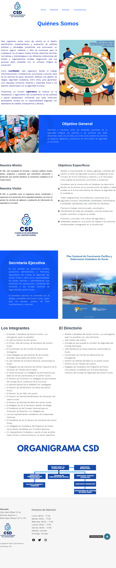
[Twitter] (39, 540)
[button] (107, 537)
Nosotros (54, 10)
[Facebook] (33, 540)
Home (44, 10)
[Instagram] (45, 540)
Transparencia (79, 10)
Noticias (65, 10)
